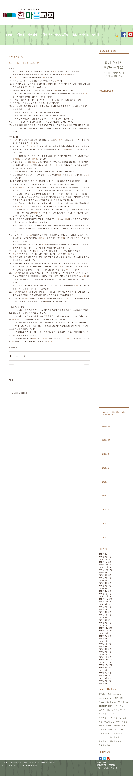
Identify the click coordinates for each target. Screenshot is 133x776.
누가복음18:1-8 (105, 717)
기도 (108, 710)
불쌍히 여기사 (105, 725)
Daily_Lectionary (115, 694)
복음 (101, 721)
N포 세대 (119, 698)
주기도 (120, 729)
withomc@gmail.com (48, 762)
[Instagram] (117, 34)
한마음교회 (103, 741)
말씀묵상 (13, 347)
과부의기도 (118, 706)
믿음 (125, 717)
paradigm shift (105, 706)
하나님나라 (119, 733)
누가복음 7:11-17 (119, 710)
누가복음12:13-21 (106, 713)
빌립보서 (116, 725)
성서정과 (112, 729)
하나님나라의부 (105, 737)
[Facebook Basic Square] (100, 758)
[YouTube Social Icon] (130, 34)
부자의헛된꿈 (121, 721)
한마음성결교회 (116, 741)
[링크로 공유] (17, 356)
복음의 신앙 (109, 721)
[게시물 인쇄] (24, 356)
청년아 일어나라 (106, 733)
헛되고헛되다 (104, 745)
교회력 (101, 710)
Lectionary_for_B (106, 698)
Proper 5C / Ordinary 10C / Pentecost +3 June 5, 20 (114, 702)
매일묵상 (117, 717)
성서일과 (102, 729)
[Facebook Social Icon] (123, 34)
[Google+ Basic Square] (108, 758)
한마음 (116, 737)
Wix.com (34, 765)
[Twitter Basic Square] (104, 758)
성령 (123, 725)
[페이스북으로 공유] (10, 356)
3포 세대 (102, 694)
